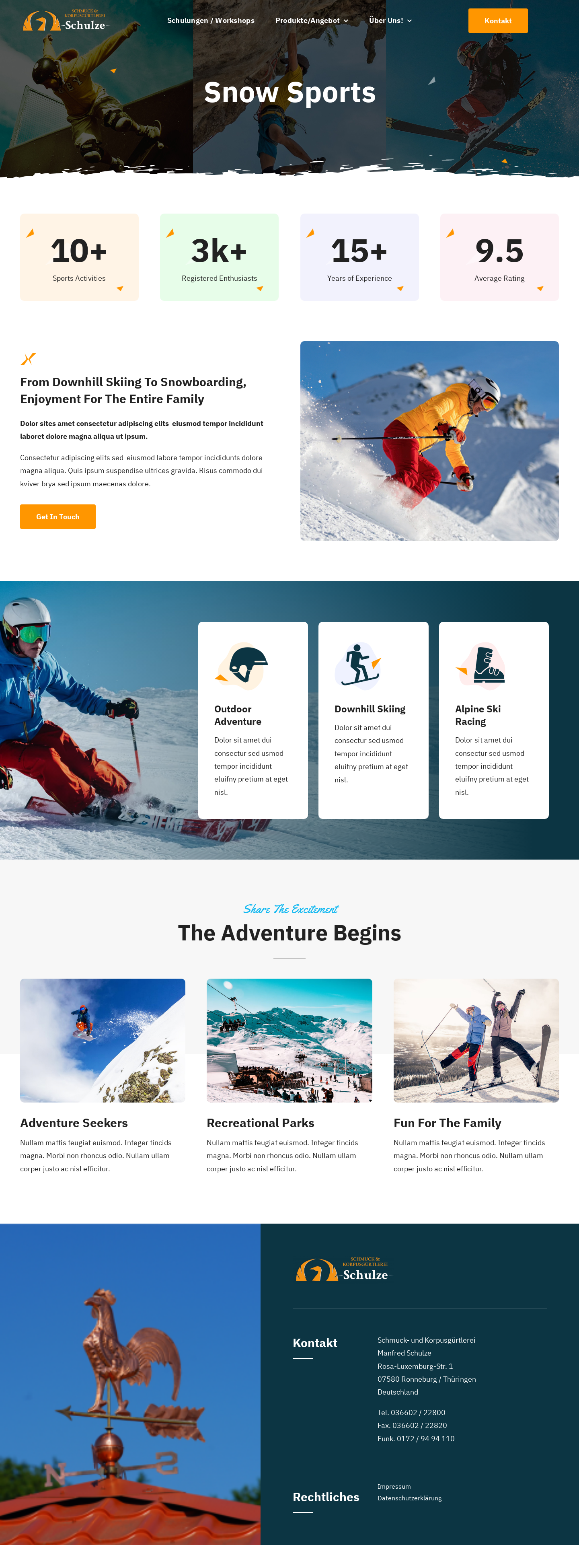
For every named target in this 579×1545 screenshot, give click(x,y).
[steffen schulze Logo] (65, 11)
